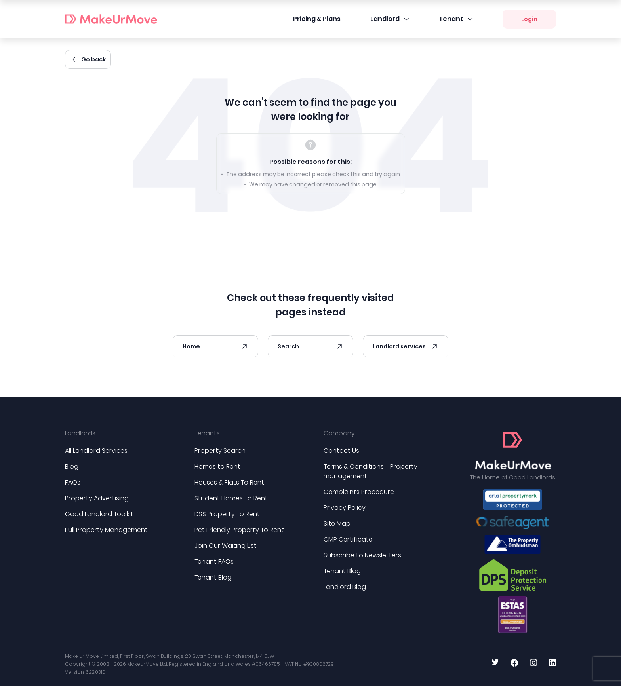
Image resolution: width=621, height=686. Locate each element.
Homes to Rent (217, 466)
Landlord (389, 18)
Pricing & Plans (317, 18)
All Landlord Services (96, 450)
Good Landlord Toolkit (99, 514)
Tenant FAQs (214, 561)
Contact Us (341, 450)
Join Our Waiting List (225, 545)
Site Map (337, 523)
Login (529, 19)
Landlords (80, 433)
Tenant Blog (213, 577)
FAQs (72, 482)
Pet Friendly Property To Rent (239, 529)
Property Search (220, 450)
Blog (71, 466)
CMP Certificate (348, 539)
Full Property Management (106, 529)
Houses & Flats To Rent (229, 482)
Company (339, 433)
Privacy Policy (345, 507)
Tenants (207, 433)
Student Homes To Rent (231, 498)
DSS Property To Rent (227, 514)
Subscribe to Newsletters (362, 555)
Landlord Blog (345, 586)
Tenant (456, 18)
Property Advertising (97, 498)
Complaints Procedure (359, 491)
